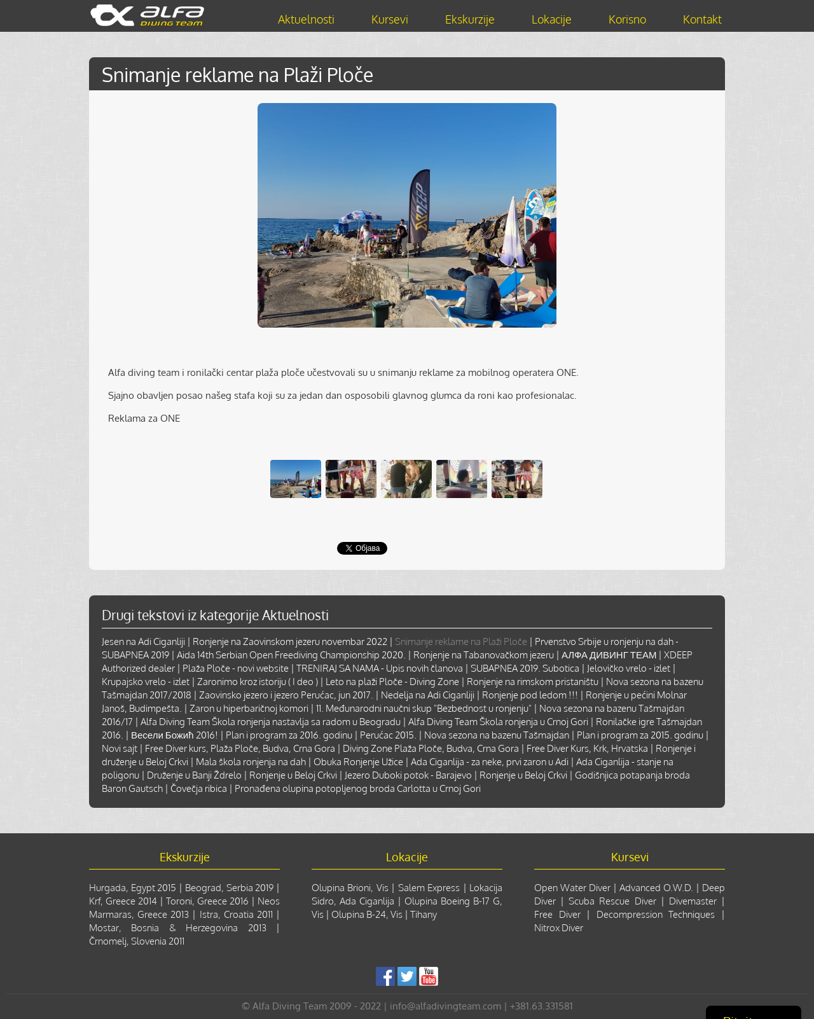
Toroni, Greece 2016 (207, 901)
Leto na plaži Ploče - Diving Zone (392, 682)
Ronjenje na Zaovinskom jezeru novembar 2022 (290, 641)
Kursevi (389, 19)
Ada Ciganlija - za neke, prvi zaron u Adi (490, 762)
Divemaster (693, 901)
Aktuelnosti (306, 19)
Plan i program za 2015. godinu (640, 735)
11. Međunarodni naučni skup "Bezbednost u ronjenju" (424, 708)
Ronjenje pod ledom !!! (530, 695)
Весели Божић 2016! (174, 735)
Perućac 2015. (388, 735)
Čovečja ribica (198, 788)
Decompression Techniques (656, 914)
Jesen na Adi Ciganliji (143, 641)
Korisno (627, 19)
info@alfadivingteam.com (445, 1006)
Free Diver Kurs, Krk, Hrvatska (587, 748)
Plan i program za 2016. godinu (289, 735)
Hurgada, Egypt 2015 (132, 888)
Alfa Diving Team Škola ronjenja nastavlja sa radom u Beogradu (271, 722)
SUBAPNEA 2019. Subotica (525, 668)
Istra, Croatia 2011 (236, 914)
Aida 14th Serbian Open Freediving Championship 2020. (291, 655)
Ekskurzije (470, 19)
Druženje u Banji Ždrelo (194, 775)
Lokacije (552, 19)
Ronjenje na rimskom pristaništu (532, 682)
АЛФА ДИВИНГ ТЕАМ (609, 655)
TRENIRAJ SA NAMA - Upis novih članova (379, 668)
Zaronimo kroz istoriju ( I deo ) (257, 682)
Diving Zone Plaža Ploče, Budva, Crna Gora (431, 748)
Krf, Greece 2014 (123, 901)
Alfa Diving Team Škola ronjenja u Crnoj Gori (498, 722)
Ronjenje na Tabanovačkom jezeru (483, 655)
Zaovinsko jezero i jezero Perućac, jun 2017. (286, 695)
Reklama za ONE (144, 418)
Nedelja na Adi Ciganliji (427, 695)
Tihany (423, 914)
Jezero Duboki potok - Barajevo (408, 775)
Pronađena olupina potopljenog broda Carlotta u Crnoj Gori (358, 788)
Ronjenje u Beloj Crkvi (293, 775)
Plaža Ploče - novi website (236, 668)
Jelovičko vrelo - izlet (628, 668)
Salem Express (429, 888)
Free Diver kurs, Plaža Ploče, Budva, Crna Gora (240, 748)
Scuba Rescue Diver (612, 901)
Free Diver (557, 914)
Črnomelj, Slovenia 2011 (136, 941)
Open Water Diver (572, 888)
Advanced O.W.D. (656, 888)
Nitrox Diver (558, 928)
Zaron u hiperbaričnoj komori (249, 708)
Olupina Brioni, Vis (350, 888)
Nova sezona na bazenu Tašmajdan (496, 735)
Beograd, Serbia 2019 (229, 888)
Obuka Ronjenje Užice (358, 762)
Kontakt (702, 19)
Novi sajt (119, 748)
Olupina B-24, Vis (367, 914)
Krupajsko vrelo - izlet (146, 682)
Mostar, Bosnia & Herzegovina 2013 (177, 928)
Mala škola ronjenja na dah (251, 762)
